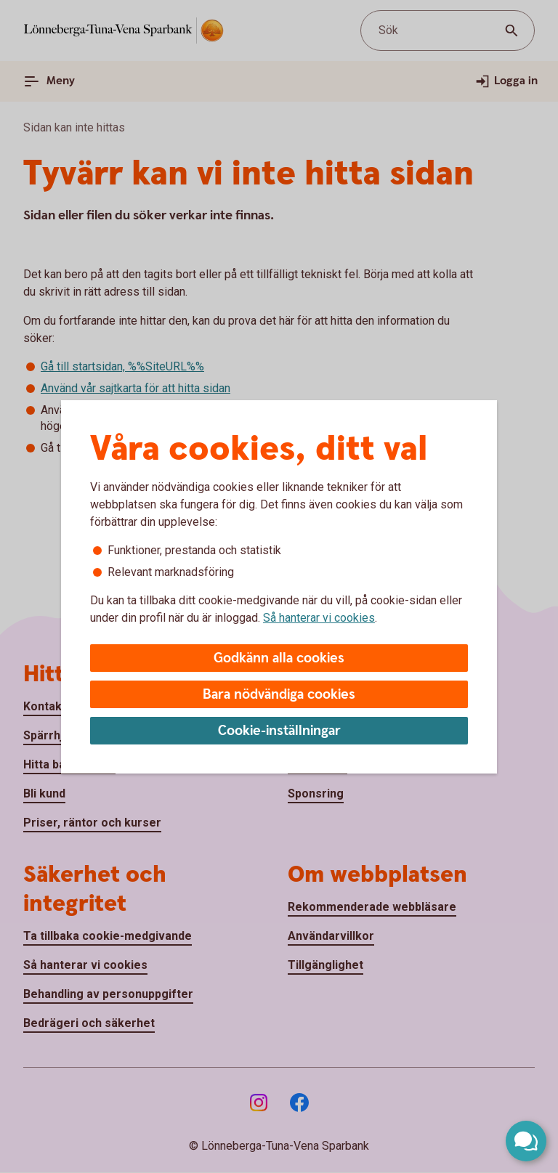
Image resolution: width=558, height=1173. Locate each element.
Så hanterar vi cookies (319, 618)
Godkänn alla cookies (279, 658)
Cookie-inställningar (279, 731)
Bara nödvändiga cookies (279, 695)
